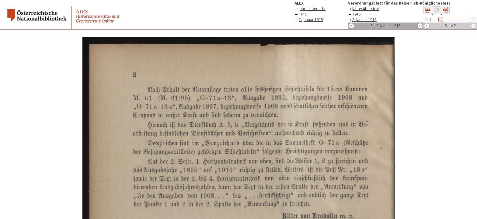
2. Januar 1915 (311, 19)
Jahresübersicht (312, 8)
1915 (303, 14)
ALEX (299, 3)
